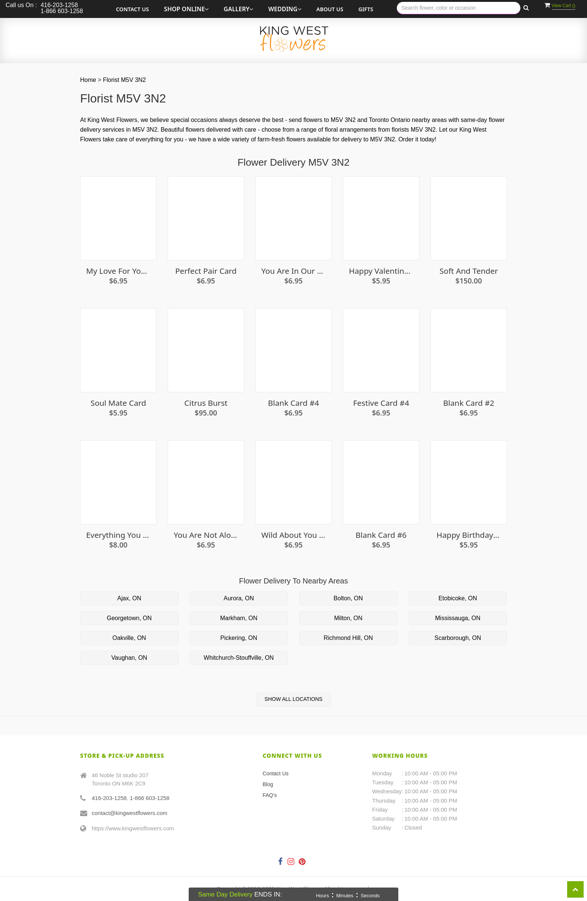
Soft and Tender (469, 271)
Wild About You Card (293, 535)
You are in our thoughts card (293, 271)
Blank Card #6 (381, 535)
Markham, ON (239, 618)
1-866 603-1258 (150, 798)
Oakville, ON (129, 638)
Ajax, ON (129, 598)
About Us (329, 9)
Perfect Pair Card (206, 271)
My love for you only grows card (118, 271)
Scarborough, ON (457, 638)
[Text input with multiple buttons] (458, 8)
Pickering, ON (238, 638)
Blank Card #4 (293, 403)
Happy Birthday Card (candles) (469, 535)
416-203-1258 (109, 798)
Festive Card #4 (381, 403)
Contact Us (132, 9)
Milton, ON (348, 618)
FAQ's (270, 795)
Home (88, 80)
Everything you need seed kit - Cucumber (118, 535)
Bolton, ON (348, 598)
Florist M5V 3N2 (124, 80)
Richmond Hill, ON (348, 638)
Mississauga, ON (457, 618)
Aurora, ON (238, 598)
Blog (268, 784)
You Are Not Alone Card (206, 535)
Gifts (365, 9)
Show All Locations (294, 699)
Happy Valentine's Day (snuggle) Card (381, 271)
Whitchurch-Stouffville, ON (239, 658)
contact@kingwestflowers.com (129, 813)
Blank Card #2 (468, 403)
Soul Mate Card (118, 403)
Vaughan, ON (129, 658)
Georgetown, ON (129, 618)
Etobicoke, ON (457, 598)
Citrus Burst (205, 403)
